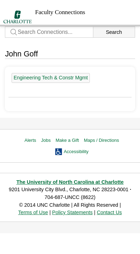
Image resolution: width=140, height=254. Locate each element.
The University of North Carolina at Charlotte (70, 182)
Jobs (46, 140)
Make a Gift (67, 140)
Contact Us (109, 212)
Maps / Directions (101, 140)
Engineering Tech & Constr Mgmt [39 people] (51, 77)
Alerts (30, 140)
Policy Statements (72, 212)
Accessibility (76, 151)
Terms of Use (33, 212)
